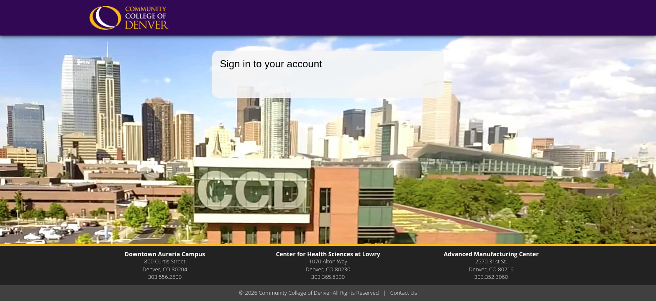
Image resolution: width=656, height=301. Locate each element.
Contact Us (403, 292)
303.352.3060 (491, 277)
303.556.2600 (165, 277)
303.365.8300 (328, 277)
